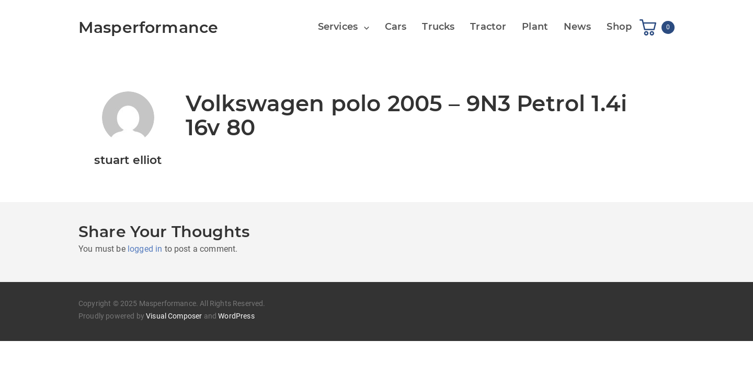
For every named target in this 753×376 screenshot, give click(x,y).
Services (338, 26)
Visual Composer (174, 316)
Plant (535, 26)
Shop (619, 26)
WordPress (236, 316)
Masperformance (148, 27)
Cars (396, 26)
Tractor (488, 26)
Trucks (438, 26)
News (577, 26)
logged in (145, 249)
